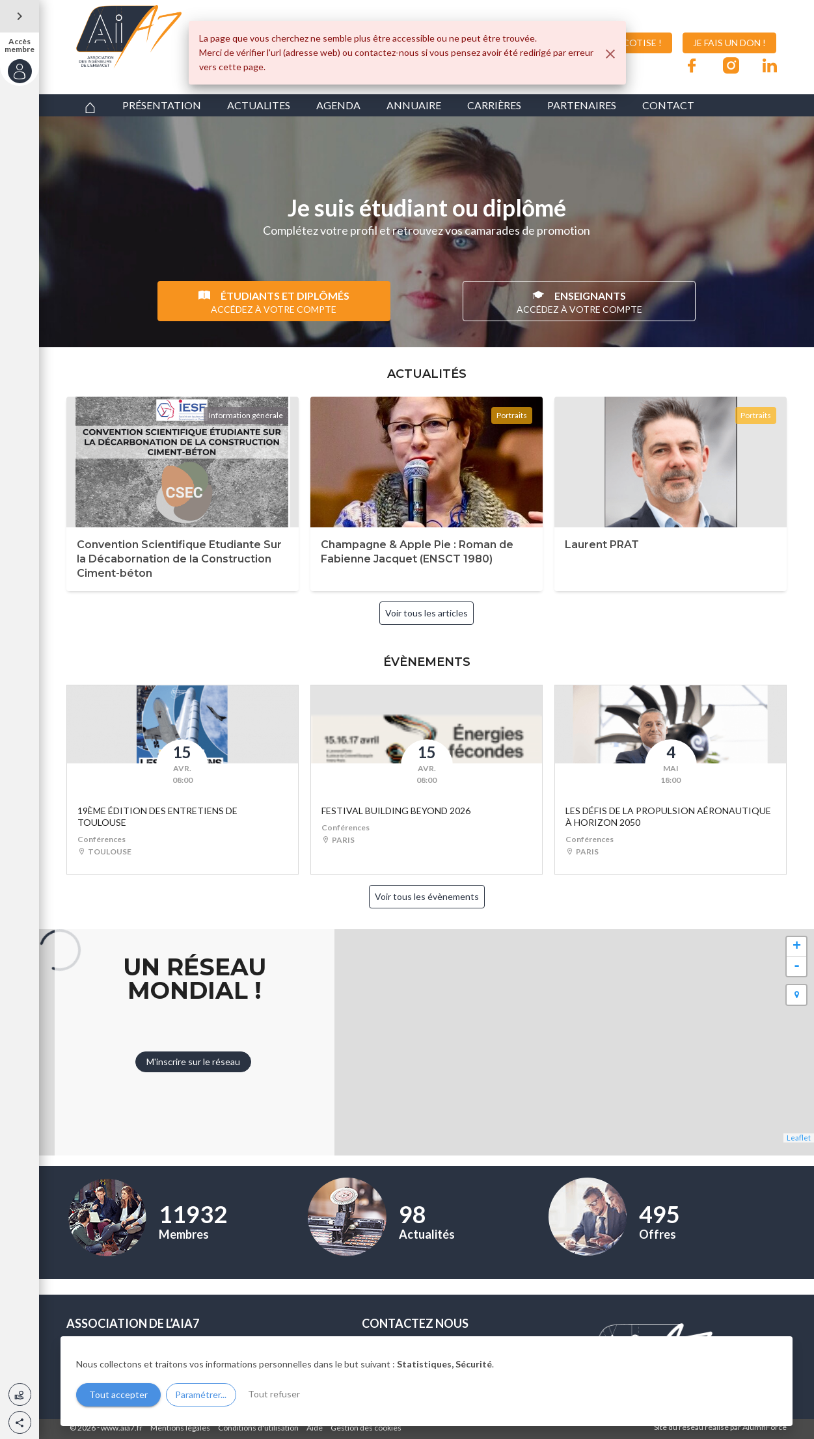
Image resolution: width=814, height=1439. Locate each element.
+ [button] (797, 947)
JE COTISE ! (628, 43)
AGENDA (338, 105)
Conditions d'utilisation (258, 1427)
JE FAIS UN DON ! (729, 42)
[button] (19, 1422)
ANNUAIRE (414, 105)
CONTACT (668, 105)
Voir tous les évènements (427, 896)
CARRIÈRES (494, 105)
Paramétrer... (200, 1394)
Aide (314, 1427)
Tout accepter (118, 1394)
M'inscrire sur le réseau (193, 1061)
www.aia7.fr (121, 1427)
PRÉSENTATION (161, 105)
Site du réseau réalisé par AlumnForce (720, 1427)
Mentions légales (180, 1427)
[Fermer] (610, 54)
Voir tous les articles (426, 612)
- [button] (797, 966)
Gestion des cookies (366, 1427)
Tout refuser (274, 1393)
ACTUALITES (258, 105)
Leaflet (799, 1137)
